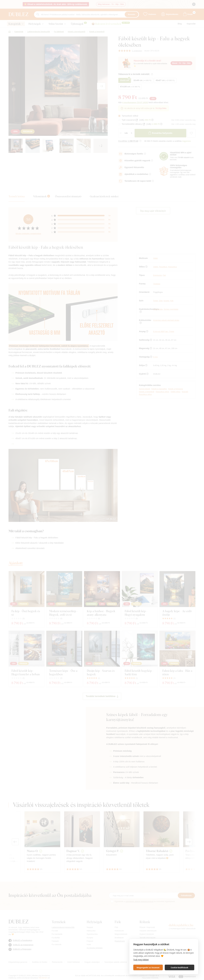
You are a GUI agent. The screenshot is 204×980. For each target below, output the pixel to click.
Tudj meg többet (141, 959)
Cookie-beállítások (179, 967)
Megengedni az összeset (148, 967)
